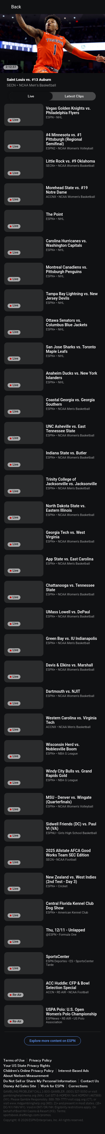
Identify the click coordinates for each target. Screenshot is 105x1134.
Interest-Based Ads (73, 1071)
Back (12, 7)
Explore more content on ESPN (52, 1041)
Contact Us (90, 1081)
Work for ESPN (52, 1086)
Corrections (78, 1086)
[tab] (31, 96)
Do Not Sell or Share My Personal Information (39, 1081)
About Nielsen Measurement (26, 1076)
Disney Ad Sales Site (19, 1086)
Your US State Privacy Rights (26, 1065)
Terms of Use (14, 1060)
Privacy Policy (40, 1060)
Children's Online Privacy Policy (28, 1071)
